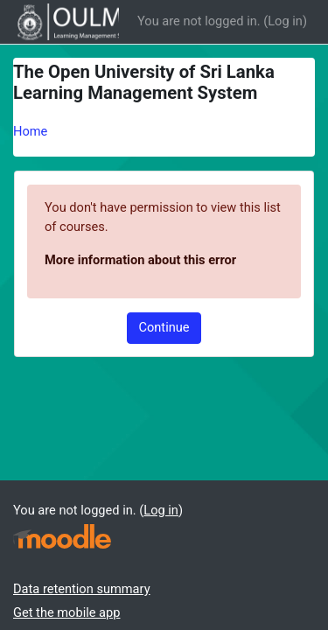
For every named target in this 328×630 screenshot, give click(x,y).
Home (30, 131)
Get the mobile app (66, 612)
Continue (163, 327)
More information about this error (140, 260)
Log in (285, 21)
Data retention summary (81, 589)
